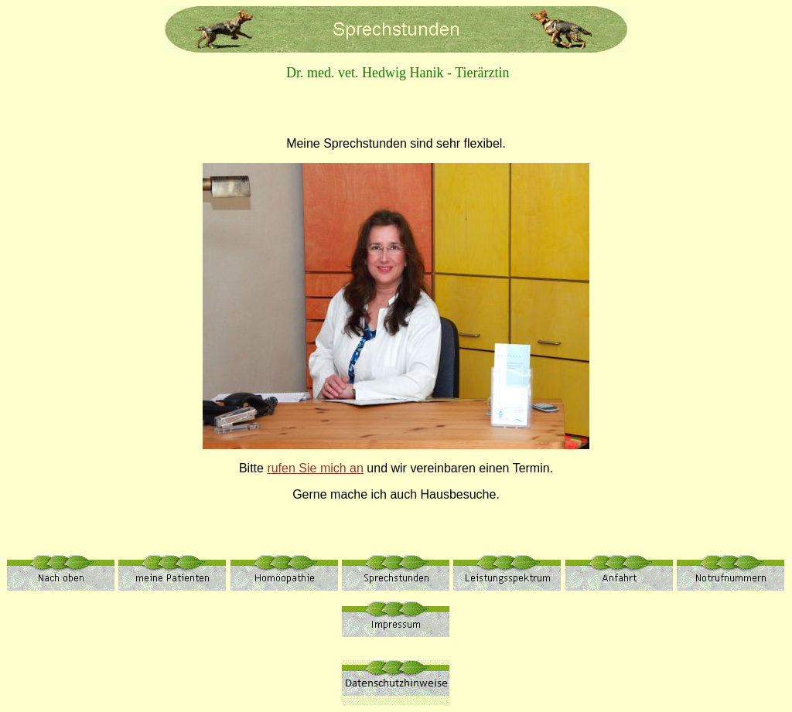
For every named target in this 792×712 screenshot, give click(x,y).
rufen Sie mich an (315, 468)
